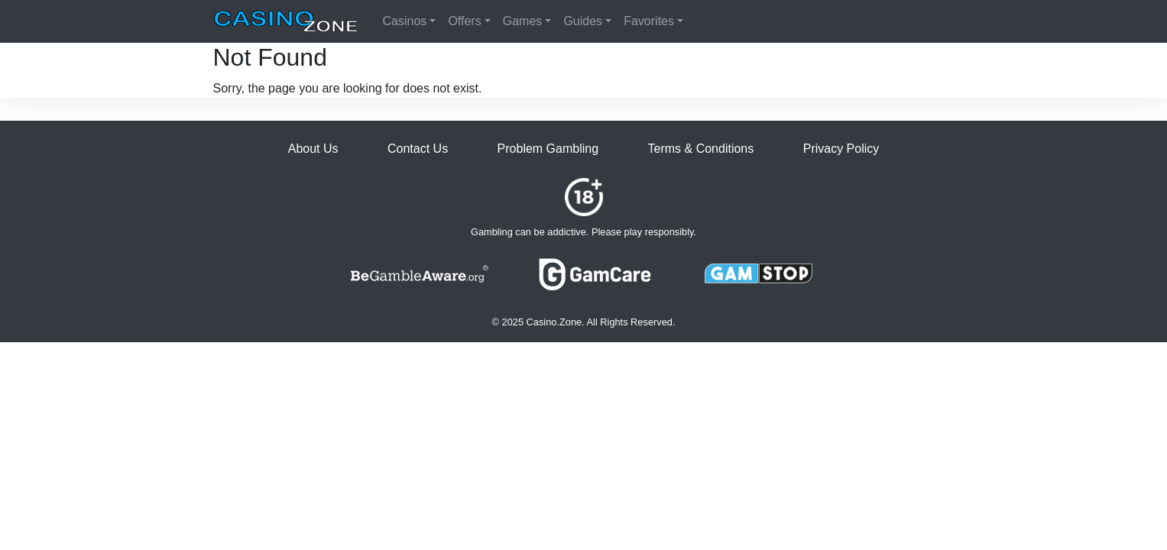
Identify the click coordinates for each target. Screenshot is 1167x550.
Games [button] (523, 21)
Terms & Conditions (701, 148)
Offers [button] (464, 21)
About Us (313, 148)
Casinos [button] (405, 21)
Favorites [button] (649, 21)
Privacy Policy (841, 148)
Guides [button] (582, 21)
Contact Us (417, 148)
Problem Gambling (548, 148)
